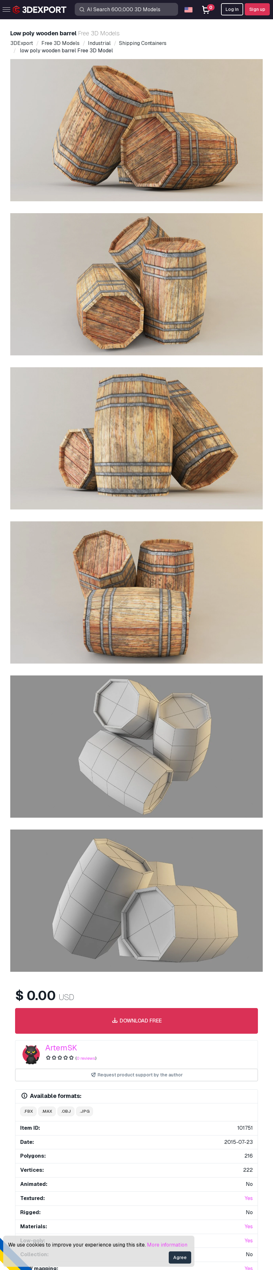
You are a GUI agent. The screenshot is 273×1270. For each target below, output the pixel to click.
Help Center (155, 1120)
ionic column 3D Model (40, 844)
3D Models (34, 1110)
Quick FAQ (153, 1131)
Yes (249, 463)
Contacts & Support (171, 1098)
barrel (30, 724)
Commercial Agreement (168, 1152)
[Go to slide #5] (211, 230)
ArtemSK (61, 313)
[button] (248, 927)
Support (150, 1110)
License (150, 1141)
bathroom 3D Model (226, 750)
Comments (65, 608)
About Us (35, 1005)
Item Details (32, 608)
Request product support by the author (136, 340)
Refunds (150, 1183)
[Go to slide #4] (170, 230)
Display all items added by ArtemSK (136, 782)
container (101, 724)
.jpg (85, 376)
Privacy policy (157, 1162)
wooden (53, 724)
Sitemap (205, 1226)
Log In (232, 9)
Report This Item (140, 592)
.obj (66, 376)
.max (47, 376)
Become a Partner (42, 1162)
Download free (136, 286)
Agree (180, 1257)
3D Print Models (39, 1120)
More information (167, 1244)
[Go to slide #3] (129, 230)
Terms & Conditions (163, 1173)
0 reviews (86, 323)
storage (129, 724)
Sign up (257, 9)
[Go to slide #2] (88, 230)
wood (76, 724)
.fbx (28, 376)
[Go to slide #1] (47, 230)
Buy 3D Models (44, 1098)
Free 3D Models (39, 1131)
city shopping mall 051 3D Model (62, 750)
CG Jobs (31, 1183)
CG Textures (35, 1141)
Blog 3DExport (38, 1173)
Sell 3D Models (38, 1152)
